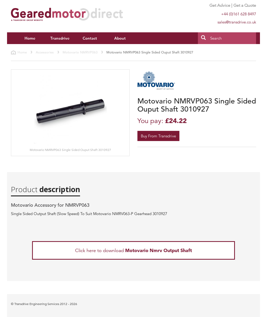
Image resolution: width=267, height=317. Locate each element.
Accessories (45, 52)
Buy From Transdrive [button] (158, 135)
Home (30, 38)
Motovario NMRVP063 (80, 52)
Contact (90, 38)
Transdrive (60, 38)
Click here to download (133, 250)
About (120, 38)
